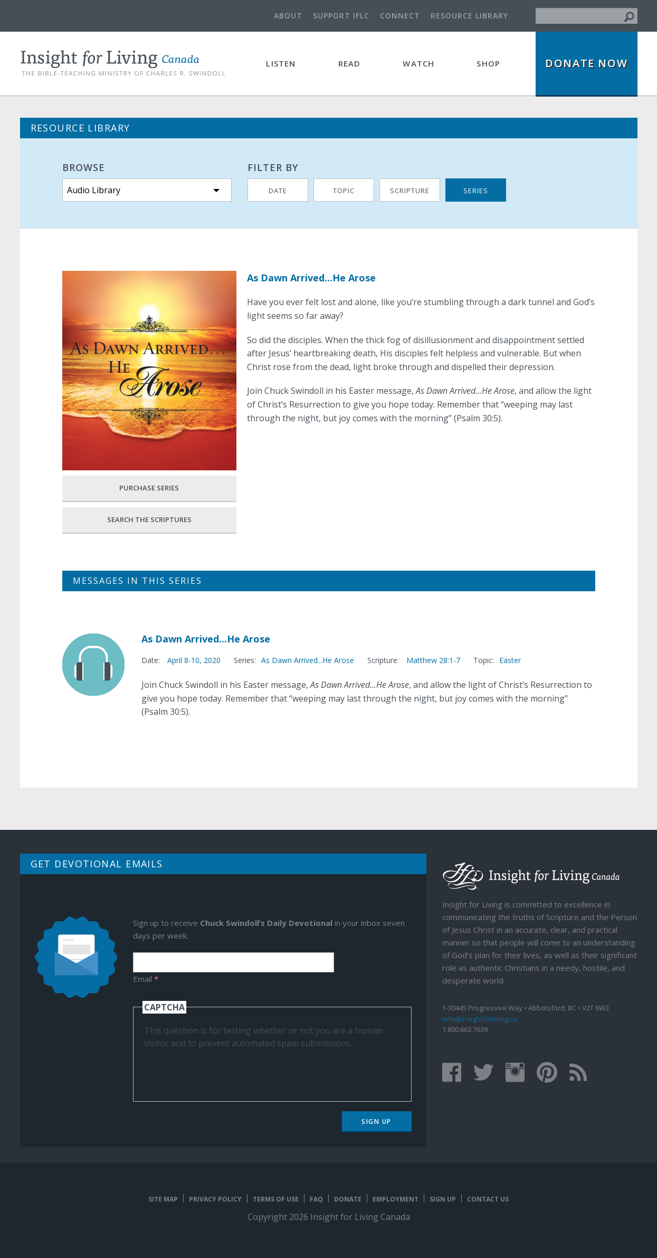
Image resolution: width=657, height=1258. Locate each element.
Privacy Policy (215, 1199)
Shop (488, 63)
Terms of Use (276, 1199)
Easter (510, 660)
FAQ (316, 1199)
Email (145, 978)
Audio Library (93, 190)
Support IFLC (341, 16)
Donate (347, 1199)
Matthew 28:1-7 (433, 660)
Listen (281, 63)
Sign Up (376, 1121)
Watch (418, 63)
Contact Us (488, 1199)
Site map (163, 1199)
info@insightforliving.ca (479, 1019)
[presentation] (224, 1070)
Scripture (410, 190)
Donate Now (586, 63)
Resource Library (469, 16)
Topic (344, 190)
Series (475, 190)
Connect (400, 16)
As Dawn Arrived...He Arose (205, 638)
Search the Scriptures (149, 519)
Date (278, 190)
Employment (395, 1199)
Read (349, 63)
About (288, 16)
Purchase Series (149, 488)
